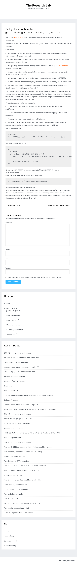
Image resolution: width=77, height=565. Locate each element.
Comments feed (10, 541)
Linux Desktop (12, 315)
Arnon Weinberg (29, 33)
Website (8, 268)
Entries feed (9, 536)
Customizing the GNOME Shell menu (18, 513)
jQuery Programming (14, 311)
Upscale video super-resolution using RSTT (21, 367)
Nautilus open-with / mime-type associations (22, 503)
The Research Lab (38, 5)
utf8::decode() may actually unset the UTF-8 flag (23, 452)
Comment (9, 222)
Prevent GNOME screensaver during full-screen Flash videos (28, 447)
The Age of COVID (11, 391)
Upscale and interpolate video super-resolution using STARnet (29, 395)
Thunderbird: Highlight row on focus (18, 419)
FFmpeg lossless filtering (14, 376)
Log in (6, 531)
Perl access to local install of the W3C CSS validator (25, 466)
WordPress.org (10, 546)
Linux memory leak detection (15, 485)
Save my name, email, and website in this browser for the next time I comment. (35, 277)
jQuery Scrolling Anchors (13, 475)
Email (7, 259)
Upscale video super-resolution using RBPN (21, 405)
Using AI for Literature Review (16, 362)
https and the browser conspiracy (17, 423)
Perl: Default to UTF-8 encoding (16, 461)
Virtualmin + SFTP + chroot (14, 456)
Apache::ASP (18, 37)
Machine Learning (13, 325)
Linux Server (11, 320)
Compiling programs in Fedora (16, 489)
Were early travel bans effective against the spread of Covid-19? (30, 409)
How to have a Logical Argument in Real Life (21, 470)
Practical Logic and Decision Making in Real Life (23, 480)
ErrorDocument (63, 66)
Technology (8, 308)
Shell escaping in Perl (12, 438)
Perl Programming (44, 33)
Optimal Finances (11, 400)
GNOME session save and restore (17, 353)
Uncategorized (10, 334)
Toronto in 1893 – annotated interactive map (21, 358)
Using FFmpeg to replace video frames (19, 372)
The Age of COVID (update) (15, 381)
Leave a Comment (59, 33)
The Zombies (9, 386)
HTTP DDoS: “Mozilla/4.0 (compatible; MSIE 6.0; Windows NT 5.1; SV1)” (32, 433)
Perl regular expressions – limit (16, 508)
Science (7, 303)
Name (8, 250)
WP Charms (71, 561)
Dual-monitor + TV (11, 499)
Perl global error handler (13, 494)
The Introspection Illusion (14, 428)
